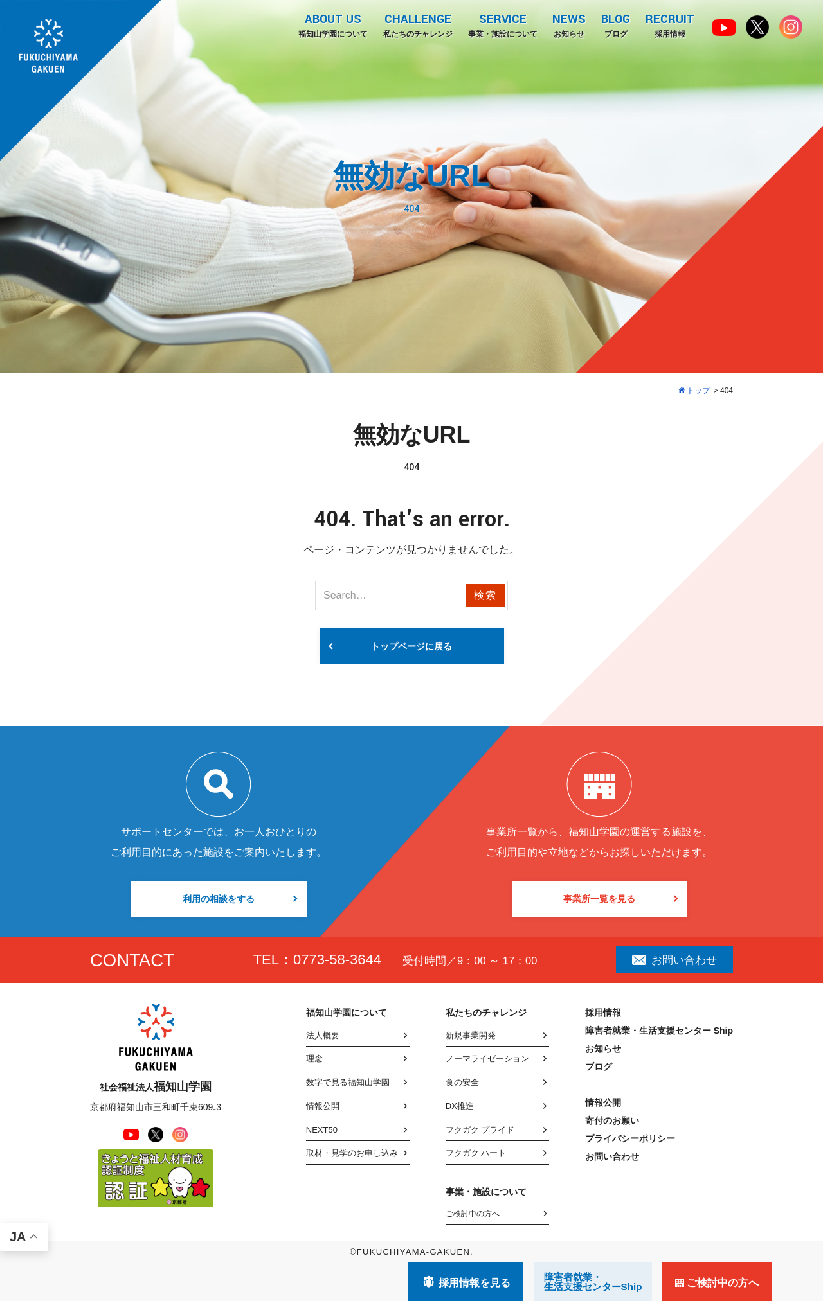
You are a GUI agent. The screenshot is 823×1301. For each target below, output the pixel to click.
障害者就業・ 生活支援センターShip (593, 1281)
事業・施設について (502, 25)
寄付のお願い (612, 1120)
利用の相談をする (219, 899)
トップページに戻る (411, 646)
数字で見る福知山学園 (348, 1082)
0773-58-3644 (337, 959)
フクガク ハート (476, 1153)
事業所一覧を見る (599, 899)
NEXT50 (322, 1130)
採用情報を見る (475, 1282)
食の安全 (462, 1082)
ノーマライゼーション (487, 1058)
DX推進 (460, 1106)
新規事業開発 (471, 1035)
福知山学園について (332, 25)
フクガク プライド (480, 1130)
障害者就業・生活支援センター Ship (659, 1030)
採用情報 (670, 25)
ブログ (615, 25)
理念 (314, 1058)
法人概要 (322, 1035)
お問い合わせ (674, 960)
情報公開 (322, 1106)
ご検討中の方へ (473, 1213)
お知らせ (569, 25)
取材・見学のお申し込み (352, 1153)
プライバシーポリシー (630, 1138)
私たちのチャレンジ (417, 25)
